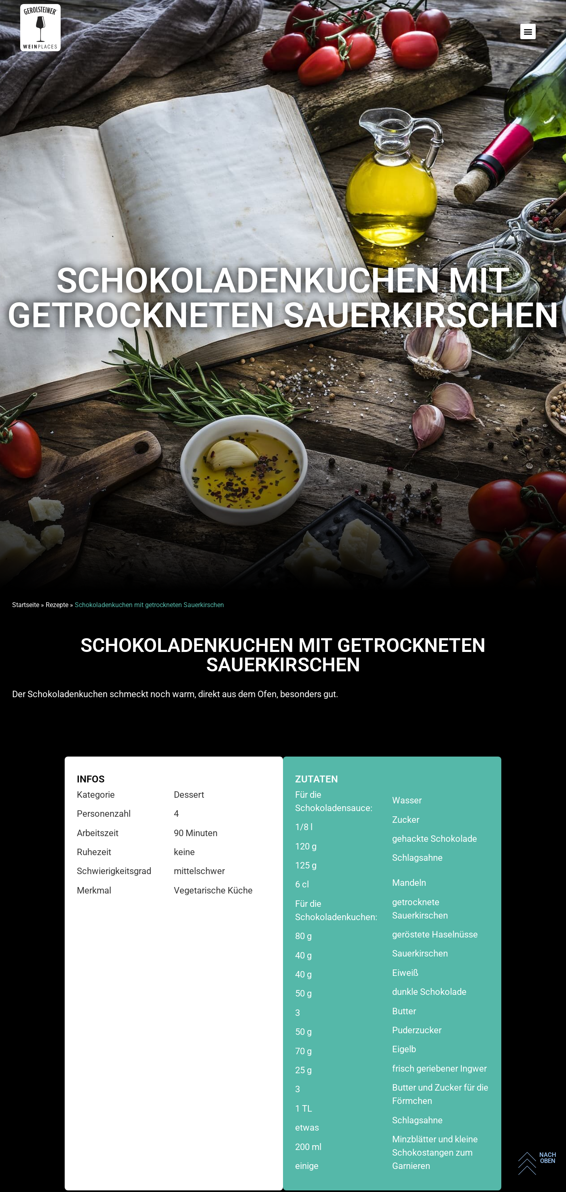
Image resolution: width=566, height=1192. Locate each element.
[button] (528, 31)
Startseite (25, 605)
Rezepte (57, 605)
